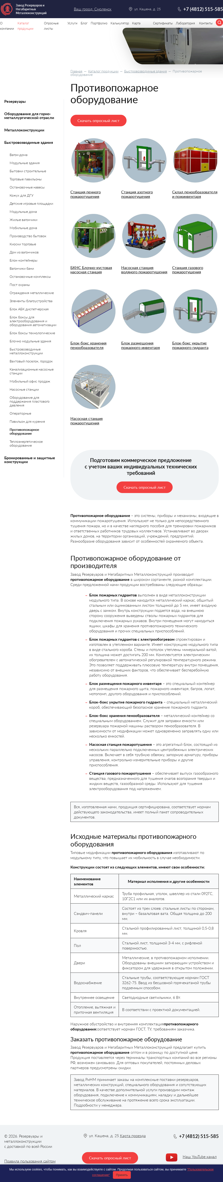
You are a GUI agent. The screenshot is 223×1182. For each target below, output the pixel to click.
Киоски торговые (23, 244)
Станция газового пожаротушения (187, 269)
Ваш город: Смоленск (92, 9)
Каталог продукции (103, 71)
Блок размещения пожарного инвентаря (140, 345)
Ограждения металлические (32, 293)
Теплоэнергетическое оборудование (26, 443)
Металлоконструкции (24, 130)
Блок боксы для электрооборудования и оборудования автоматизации (33, 321)
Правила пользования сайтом (29, 1161)
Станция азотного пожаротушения (137, 194)
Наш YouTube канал (200, 1156)
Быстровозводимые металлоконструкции (26, 351)
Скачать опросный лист (98, 120)
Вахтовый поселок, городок (31, 361)
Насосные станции (24, 389)
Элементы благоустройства (31, 301)
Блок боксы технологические (32, 333)
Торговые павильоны (26, 179)
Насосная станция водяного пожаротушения (144, 269)
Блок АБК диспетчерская (29, 309)
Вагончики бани (22, 268)
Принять (122, 1175)
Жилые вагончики (23, 220)
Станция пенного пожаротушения (85, 194)
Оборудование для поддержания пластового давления (30, 401)
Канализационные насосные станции (32, 371)
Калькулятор (120, 23)
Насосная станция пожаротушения (86, 420)
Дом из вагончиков (24, 252)
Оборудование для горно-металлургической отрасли (29, 115)
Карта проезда (133, 1135)
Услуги (72, 23)
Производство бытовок (28, 236)
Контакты (206, 23)
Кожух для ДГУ (22, 195)
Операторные (20, 413)
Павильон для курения (27, 421)
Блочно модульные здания (30, 341)
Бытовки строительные (28, 171)
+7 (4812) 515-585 (203, 9)
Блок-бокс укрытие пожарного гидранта (190, 345)
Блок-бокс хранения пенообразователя (88, 345)
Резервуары (15, 101)
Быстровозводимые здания (145, 71)
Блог (84, 23)
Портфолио (99, 23)
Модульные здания (25, 163)
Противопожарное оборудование (24, 431)
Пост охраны (20, 285)
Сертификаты (163, 23)
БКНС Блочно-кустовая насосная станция (91, 269)
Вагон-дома (19, 155)
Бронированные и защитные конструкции (29, 460)
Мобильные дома (23, 228)
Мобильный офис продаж (30, 381)
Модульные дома (23, 211)
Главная (76, 71)
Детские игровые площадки (31, 203)
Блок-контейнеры (23, 260)
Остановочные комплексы (30, 276)
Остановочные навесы (27, 187)
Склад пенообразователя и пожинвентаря (194, 194)
